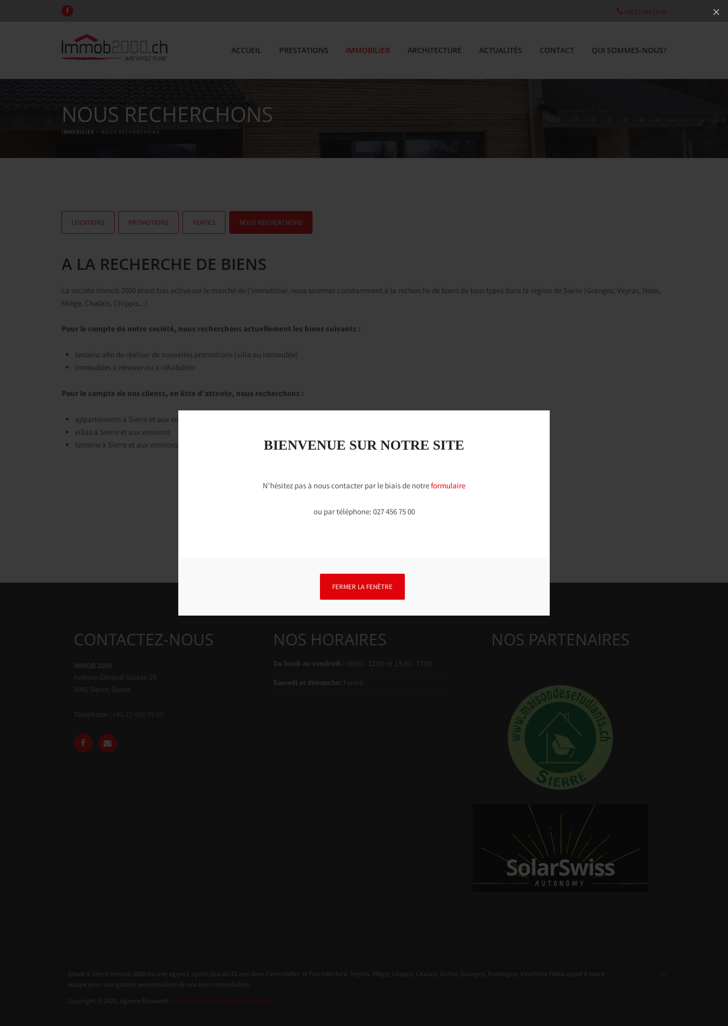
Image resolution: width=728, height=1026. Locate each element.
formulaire (448, 485)
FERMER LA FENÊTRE (362, 586)
